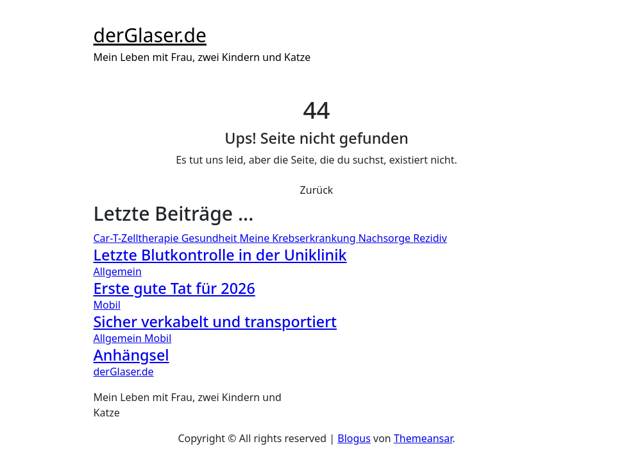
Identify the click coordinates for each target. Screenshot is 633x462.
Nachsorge (386, 238)
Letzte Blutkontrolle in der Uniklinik (220, 254)
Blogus (354, 438)
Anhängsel (131, 355)
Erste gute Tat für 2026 (174, 288)
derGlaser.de (150, 35)
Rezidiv (430, 238)
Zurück (316, 190)
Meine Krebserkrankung (299, 238)
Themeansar (423, 438)
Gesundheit (210, 238)
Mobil (107, 305)
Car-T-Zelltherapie (137, 238)
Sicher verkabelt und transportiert (215, 321)
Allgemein (118, 271)
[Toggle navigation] (102, 16)
